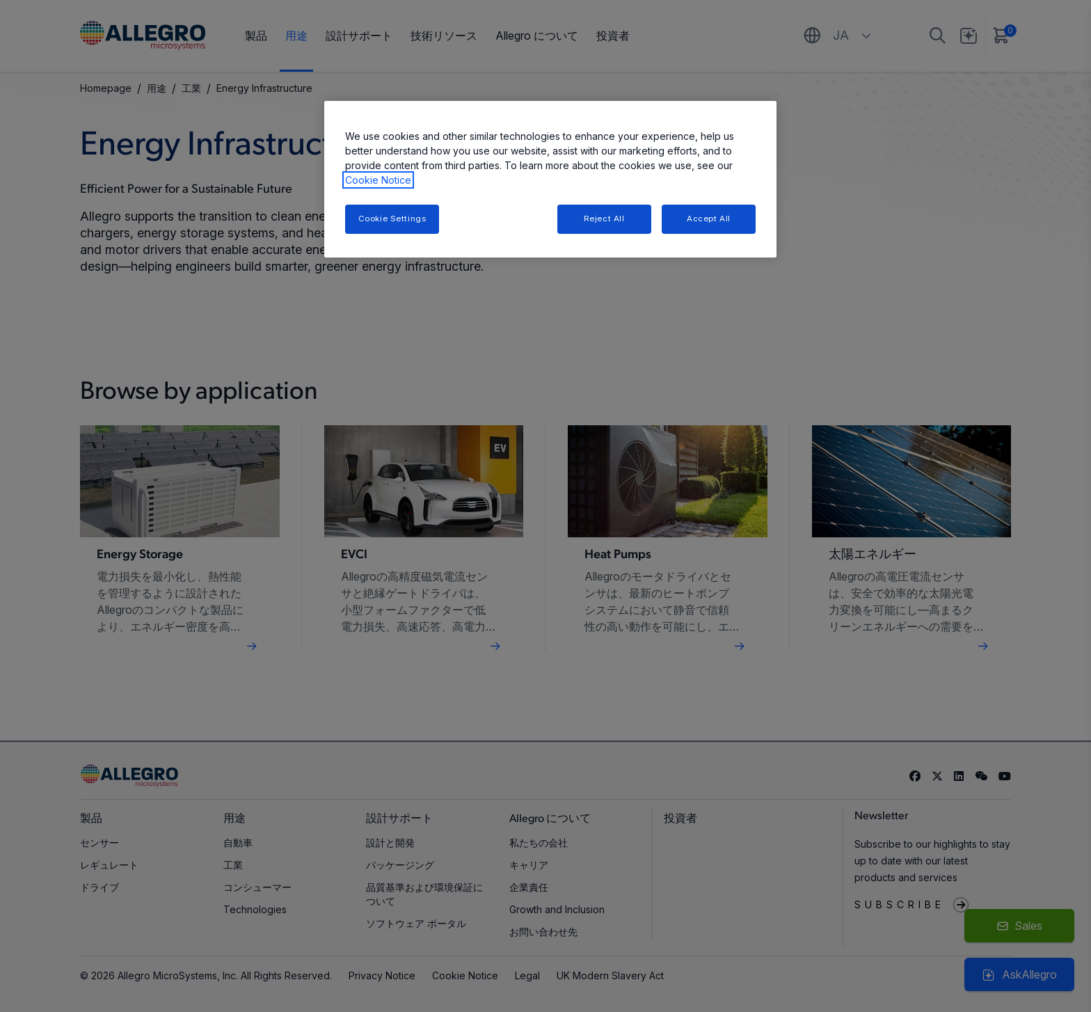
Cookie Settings (392, 218)
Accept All (709, 218)
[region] (550, 179)
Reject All (604, 218)
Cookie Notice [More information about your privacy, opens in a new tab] (378, 180)
